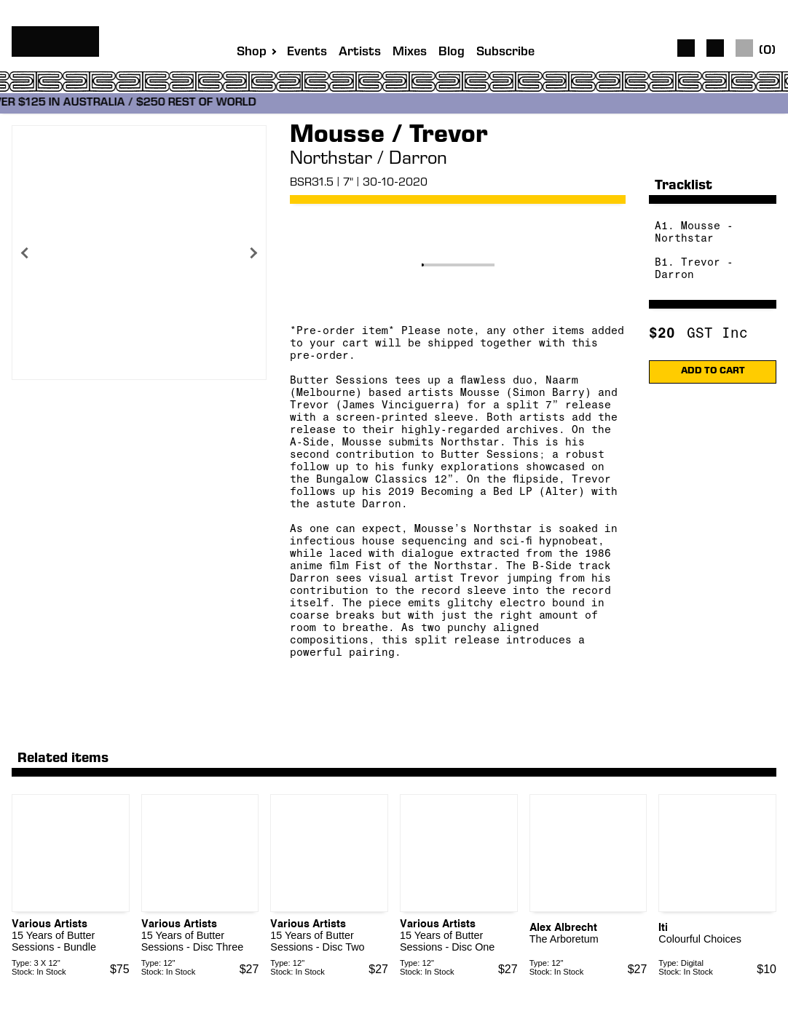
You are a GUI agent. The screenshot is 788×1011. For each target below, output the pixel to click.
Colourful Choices (699, 939)
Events (307, 53)
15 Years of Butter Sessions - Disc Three (192, 941)
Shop (252, 52)
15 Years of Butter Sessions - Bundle (54, 941)
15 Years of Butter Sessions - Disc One (447, 941)
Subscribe (505, 53)
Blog (451, 53)
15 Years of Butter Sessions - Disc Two (317, 941)
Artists (360, 53)
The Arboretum (564, 939)
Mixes (410, 53)
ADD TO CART (713, 371)
